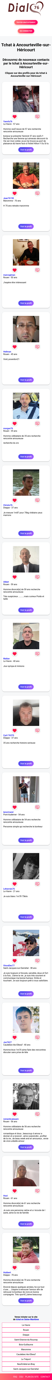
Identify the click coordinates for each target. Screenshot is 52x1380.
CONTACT (45, 1377)
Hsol (5, 1195)
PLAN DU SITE (32, 1377)
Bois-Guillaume (26, 1344)
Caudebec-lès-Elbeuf (26, 1354)
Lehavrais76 (9, 889)
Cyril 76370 (8, 735)
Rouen (26, 1330)
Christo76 (8, 505)
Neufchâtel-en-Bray (26, 1364)
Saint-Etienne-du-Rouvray (26, 1339)
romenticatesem (11, 1119)
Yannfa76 (7, 121)
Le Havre (26, 1325)
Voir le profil (26, 149)
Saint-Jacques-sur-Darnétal (26, 1369)
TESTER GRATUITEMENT (26, 22)
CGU (21, 1377)
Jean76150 (8, 198)
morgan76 (8, 428)
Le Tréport (26, 1359)
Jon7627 (7, 1042)
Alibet (6, 582)
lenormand (8, 812)
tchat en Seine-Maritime (27, 1319)
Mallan (6, 658)
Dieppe (26, 1335)
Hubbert (7, 1272)
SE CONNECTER (26, 31)
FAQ (15, 1377)
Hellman (7, 351)
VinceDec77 (9, 965)
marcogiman (9, 275)
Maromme (26, 1349)
